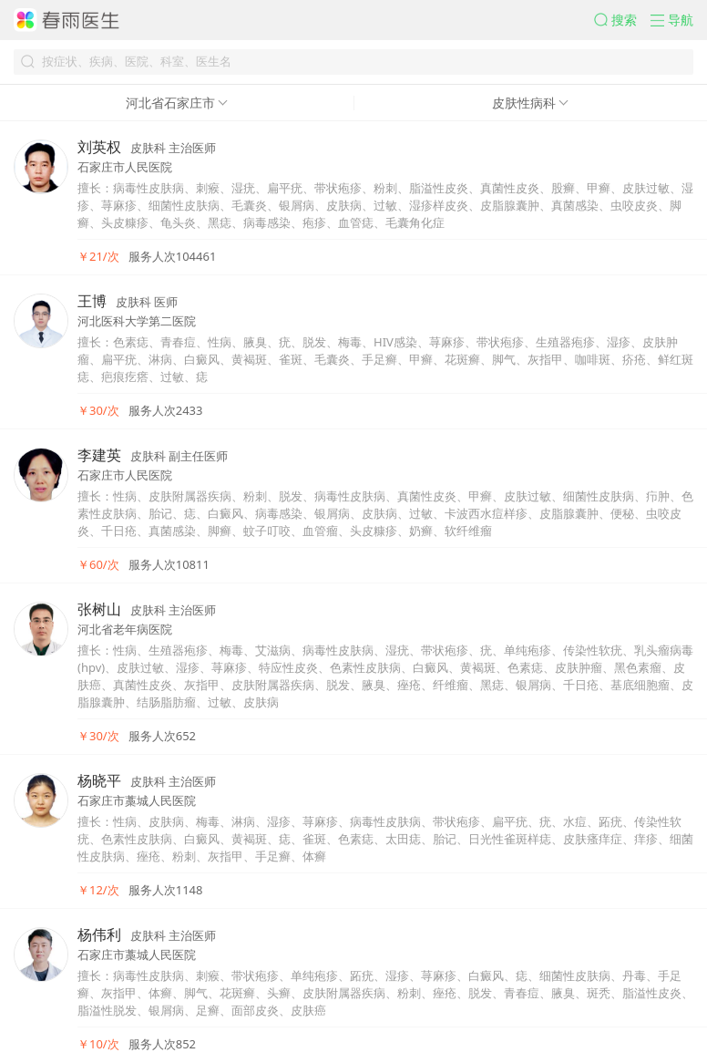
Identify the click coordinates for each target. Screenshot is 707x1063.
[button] (622, 20)
